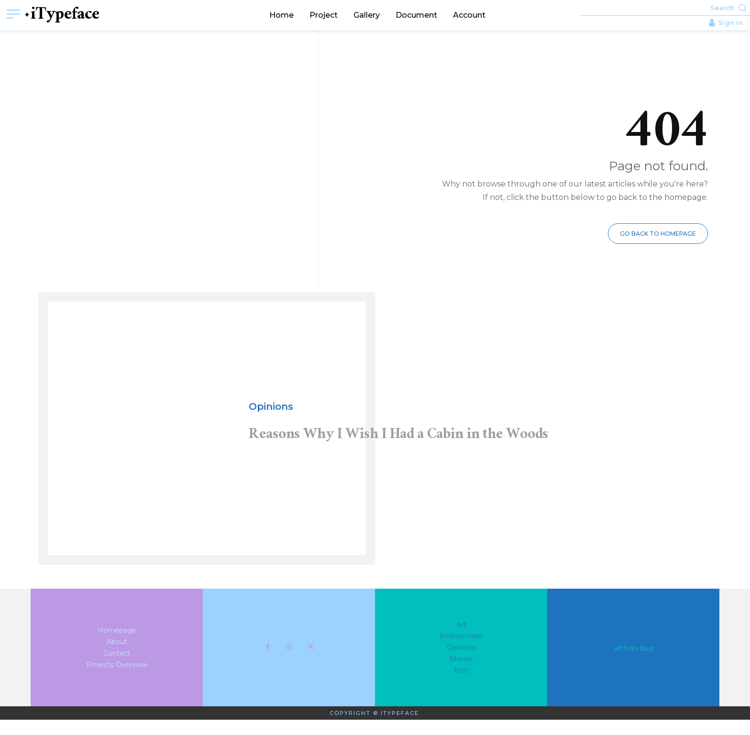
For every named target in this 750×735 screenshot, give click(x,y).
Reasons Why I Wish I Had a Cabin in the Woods (430, 450)
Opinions (271, 407)
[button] (665, 7)
